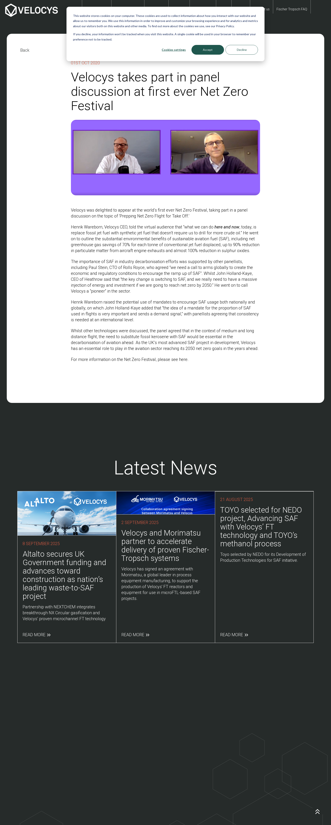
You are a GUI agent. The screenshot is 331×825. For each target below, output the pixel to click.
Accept (208, 49)
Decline (242, 49)
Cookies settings (174, 49)
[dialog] (165, 34)
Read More (36, 628)
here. (184, 359)
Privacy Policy (225, 26)
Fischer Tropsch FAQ (292, 9)
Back (24, 50)
